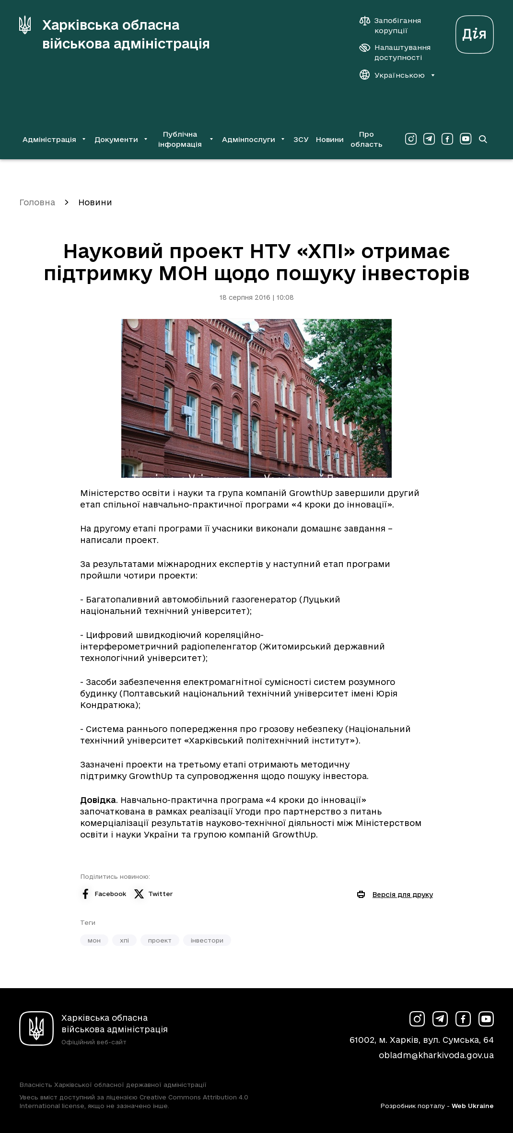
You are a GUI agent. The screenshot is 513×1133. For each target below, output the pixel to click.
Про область (366, 139)
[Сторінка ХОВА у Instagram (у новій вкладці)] (411, 139)
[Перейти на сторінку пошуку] (483, 139)
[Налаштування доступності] (395, 52)
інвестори (207, 940)
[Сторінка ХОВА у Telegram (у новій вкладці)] (429, 139)
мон (94, 940)
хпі (124, 940)
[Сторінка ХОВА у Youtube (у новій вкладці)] (465, 139)
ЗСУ (301, 139)
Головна (37, 202)
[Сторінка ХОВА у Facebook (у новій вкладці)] (447, 139)
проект (160, 940)
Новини (329, 139)
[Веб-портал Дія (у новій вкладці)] (474, 31)
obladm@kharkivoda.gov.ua (436, 1055)
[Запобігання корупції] (395, 25)
